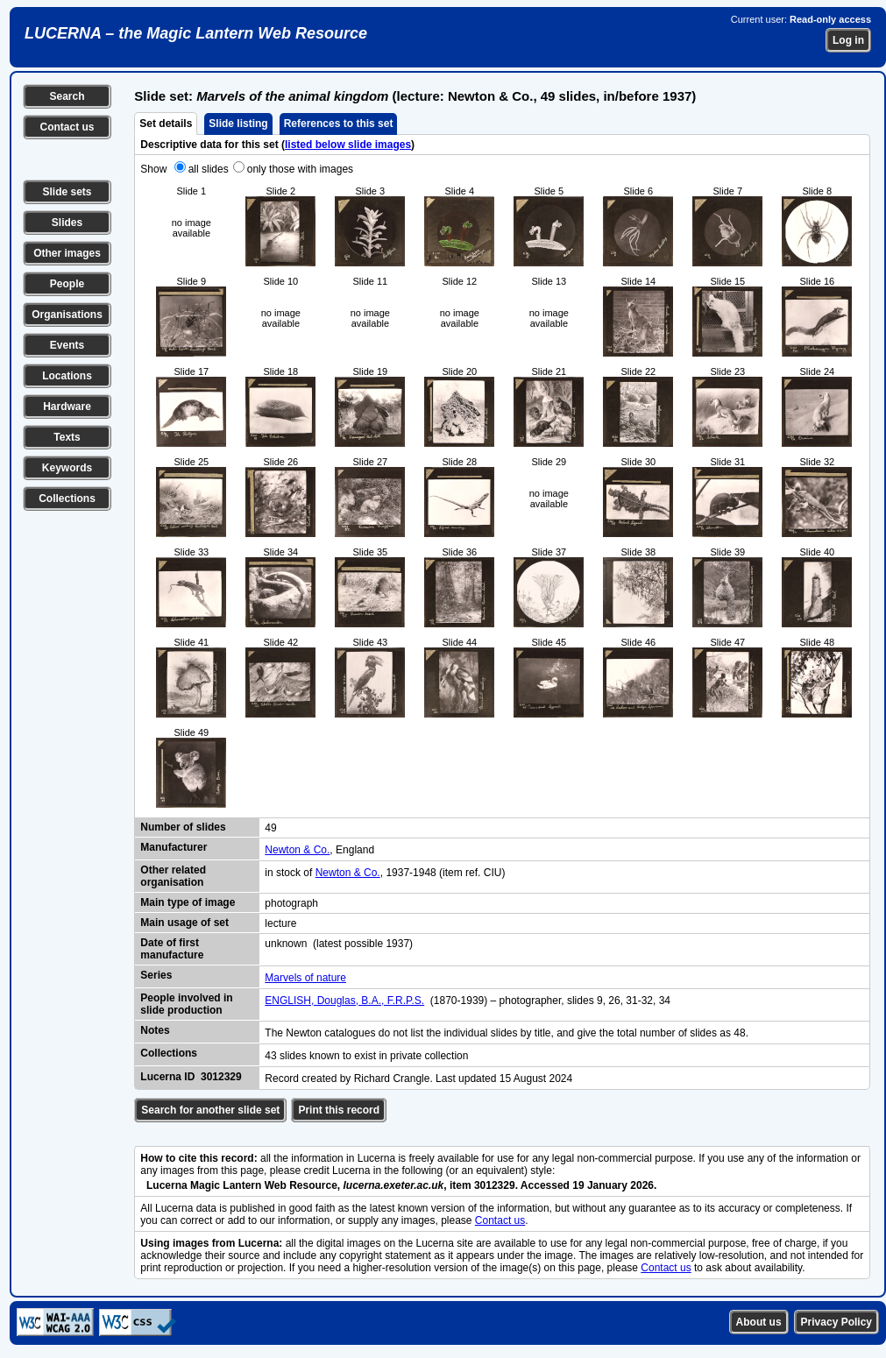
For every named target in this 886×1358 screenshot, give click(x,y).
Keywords (67, 468)
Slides (67, 222)
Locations (67, 376)
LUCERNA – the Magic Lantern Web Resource (196, 33)
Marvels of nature (305, 978)
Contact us (66, 127)
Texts (66, 437)
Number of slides (182, 827)
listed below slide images (348, 144)
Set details (165, 123)
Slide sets (66, 192)
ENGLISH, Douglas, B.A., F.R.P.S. (344, 1000)
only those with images (300, 169)
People (67, 284)
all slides (208, 169)
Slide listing (238, 123)
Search (66, 96)
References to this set (338, 123)
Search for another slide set (210, 1110)
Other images (67, 253)
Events (67, 345)
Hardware (67, 406)
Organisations (67, 314)
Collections (67, 498)
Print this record (338, 1110)
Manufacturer (173, 847)
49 (270, 828)
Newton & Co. (297, 850)
